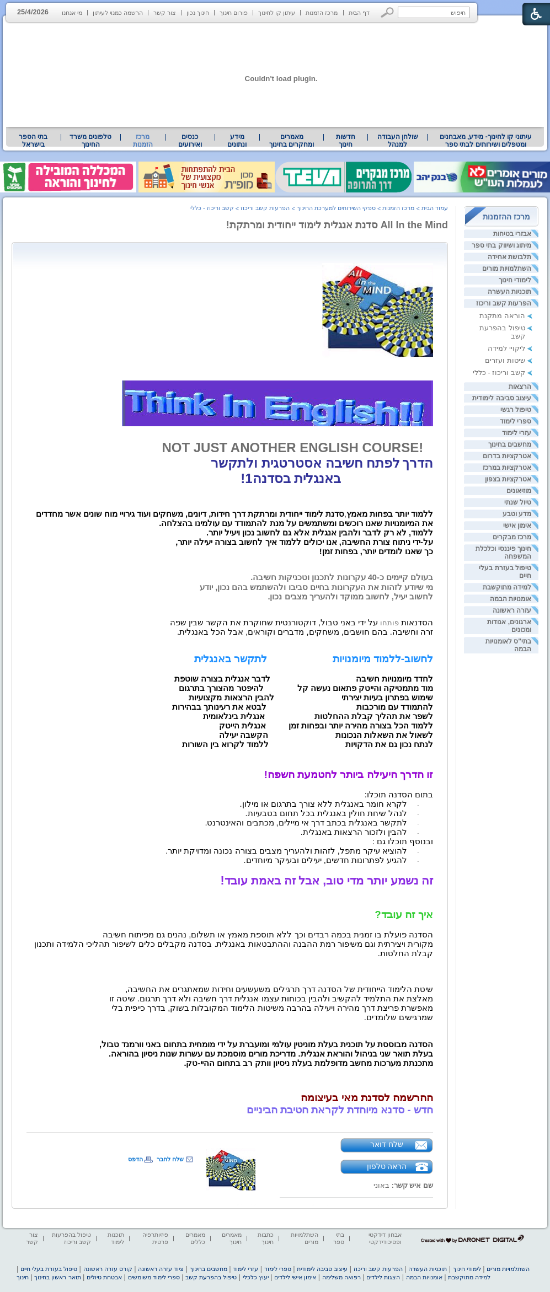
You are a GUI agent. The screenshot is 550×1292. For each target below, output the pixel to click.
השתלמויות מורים (506, 268)
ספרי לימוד (515, 421)
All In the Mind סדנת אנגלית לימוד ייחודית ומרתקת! (337, 224)
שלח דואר (386, 1144)
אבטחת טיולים (104, 1277)
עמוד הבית (434, 208)
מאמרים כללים (195, 1238)
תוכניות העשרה (509, 292)
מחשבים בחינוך (509, 444)
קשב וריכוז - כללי (499, 372)
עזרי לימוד (516, 433)
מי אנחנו (72, 12)
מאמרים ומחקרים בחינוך (291, 140)
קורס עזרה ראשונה (107, 1269)
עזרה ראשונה (512, 610)
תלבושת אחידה (509, 257)
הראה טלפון (387, 1166)
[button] (387, 12)
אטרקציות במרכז (507, 467)
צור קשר (164, 12)
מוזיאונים (518, 491)
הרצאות (520, 386)
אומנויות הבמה (510, 599)
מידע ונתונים (237, 140)
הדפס (135, 1159)
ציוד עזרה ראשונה (161, 1269)
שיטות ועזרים (505, 360)
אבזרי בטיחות (512, 234)
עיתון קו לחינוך (276, 12)
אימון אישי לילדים (295, 1277)
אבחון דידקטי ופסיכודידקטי (385, 1238)
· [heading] (418, 805)
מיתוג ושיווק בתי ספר (501, 245)
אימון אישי (517, 525)
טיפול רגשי (515, 410)
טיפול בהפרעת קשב (211, 1277)
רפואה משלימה (341, 1277)
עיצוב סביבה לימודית (501, 398)
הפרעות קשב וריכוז (503, 303)
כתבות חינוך (266, 1238)
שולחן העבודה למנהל (397, 140)
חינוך (23, 1277)
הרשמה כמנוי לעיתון (118, 12)
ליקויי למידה (506, 348)
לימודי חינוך (515, 280)
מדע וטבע (517, 514)
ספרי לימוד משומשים (154, 1277)
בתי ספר (338, 1238)
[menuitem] (486, 140)
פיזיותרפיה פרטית (155, 1238)
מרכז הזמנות (322, 12)
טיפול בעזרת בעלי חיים (48, 1269)
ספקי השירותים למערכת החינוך (336, 208)
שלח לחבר (170, 1159)
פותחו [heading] (301, 623)
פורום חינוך (234, 12)
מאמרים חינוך (232, 1238)
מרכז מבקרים (512, 537)
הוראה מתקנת (502, 316)
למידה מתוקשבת (507, 587)
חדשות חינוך (345, 140)
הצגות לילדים (383, 1277)
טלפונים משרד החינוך (90, 140)
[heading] (229, 542)
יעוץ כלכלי (256, 1277)
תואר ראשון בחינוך (57, 1277)
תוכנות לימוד (116, 1238)
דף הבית (359, 12)
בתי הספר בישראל (33, 140)
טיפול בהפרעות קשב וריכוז (71, 1238)
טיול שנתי (517, 502)
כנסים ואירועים (190, 140)
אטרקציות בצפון (508, 479)
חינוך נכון (197, 12)
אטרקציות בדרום (507, 456)
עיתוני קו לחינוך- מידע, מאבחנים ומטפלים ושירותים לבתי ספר (486, 140)
